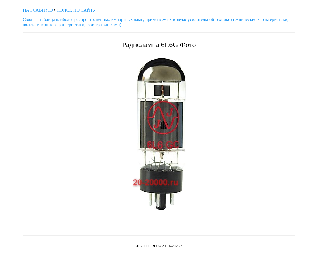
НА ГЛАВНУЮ (38, 10)
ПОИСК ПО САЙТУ (76, 10)
